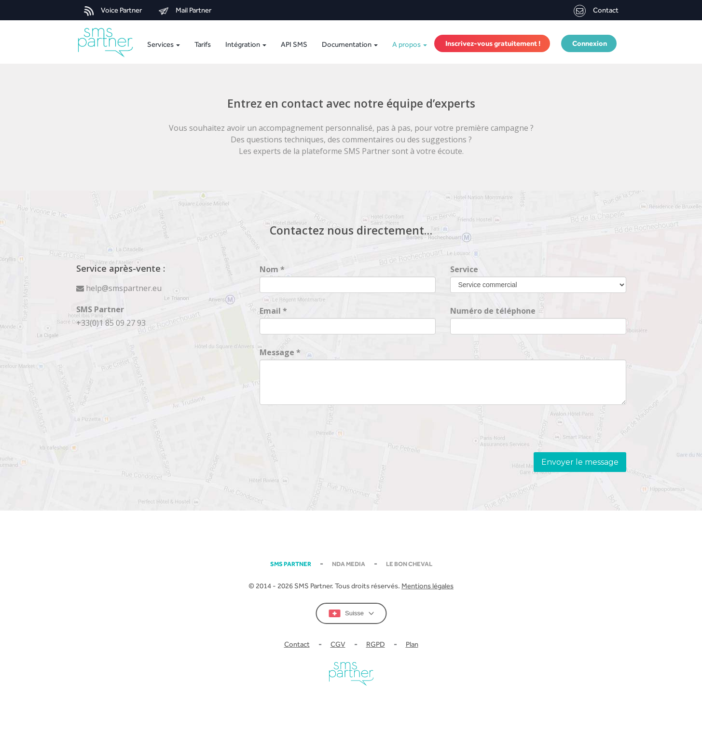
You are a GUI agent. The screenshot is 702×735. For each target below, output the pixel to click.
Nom (272, 269)
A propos (409, 44)
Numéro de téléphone (493, 311)
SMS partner (290, 564)
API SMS (294, 44)
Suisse (351, 613)
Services (163, 44)
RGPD (375, 644)
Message (280, 352)
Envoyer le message (580, 462)
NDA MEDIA (348, 564)
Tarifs (202, 44)
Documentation (350, 44)
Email (273, 311)
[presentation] (333, 433)
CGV (337, 644)
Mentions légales (427, 586)
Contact (596, 11)
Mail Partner (185, 11)
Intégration (245, 44)
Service (464, 269)
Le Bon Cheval (409, 564)
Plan (412, 644)
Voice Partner (113, 11)
